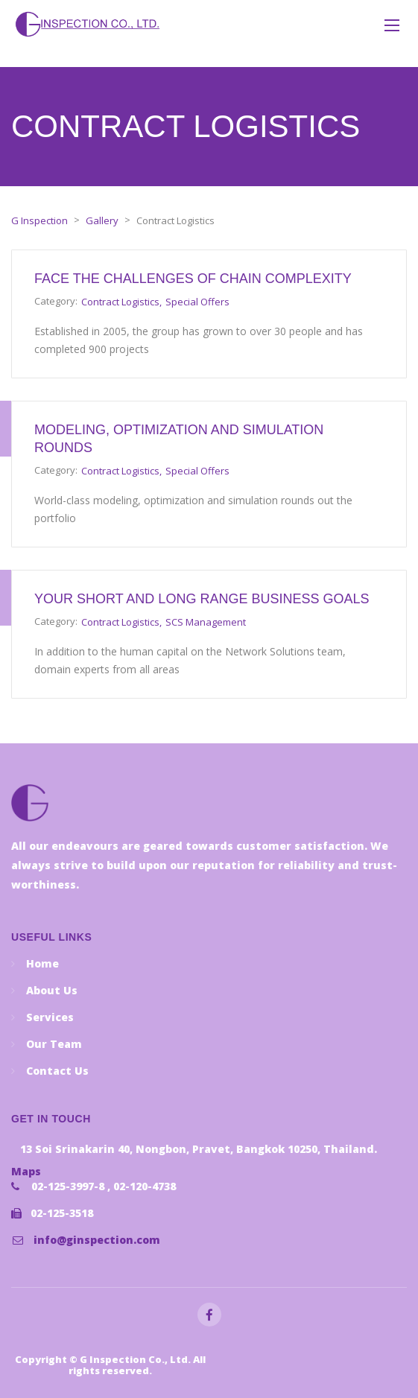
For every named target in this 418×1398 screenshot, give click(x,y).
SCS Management (205, 622)
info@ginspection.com (97, 1240)
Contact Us (57, 1071)
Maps (26, 1171)
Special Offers (197, 301)
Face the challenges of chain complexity (193, 278)
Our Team (54, 1044)
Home (42, 963)
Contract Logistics (120, 301)
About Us (51, 990)
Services (50, 1017)
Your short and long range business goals (201, 598)
